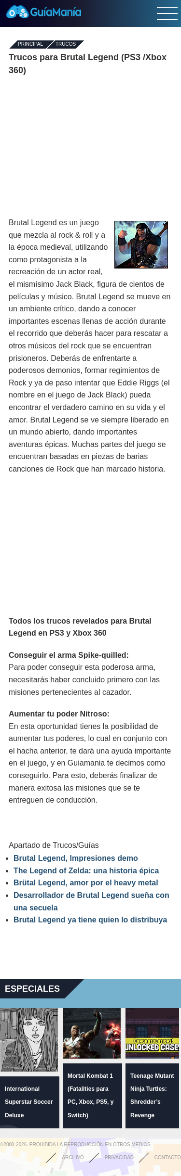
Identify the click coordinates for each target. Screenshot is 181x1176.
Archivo (73, 1157)
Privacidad (119, 1157)
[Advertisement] (90, 147)
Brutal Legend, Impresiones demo (76, 858)
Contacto (167, 1157)
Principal (30, 44)
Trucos (66, 44)
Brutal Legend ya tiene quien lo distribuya (90, 920)
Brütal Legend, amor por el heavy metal (86, 883)
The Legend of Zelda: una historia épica (86, 871)
